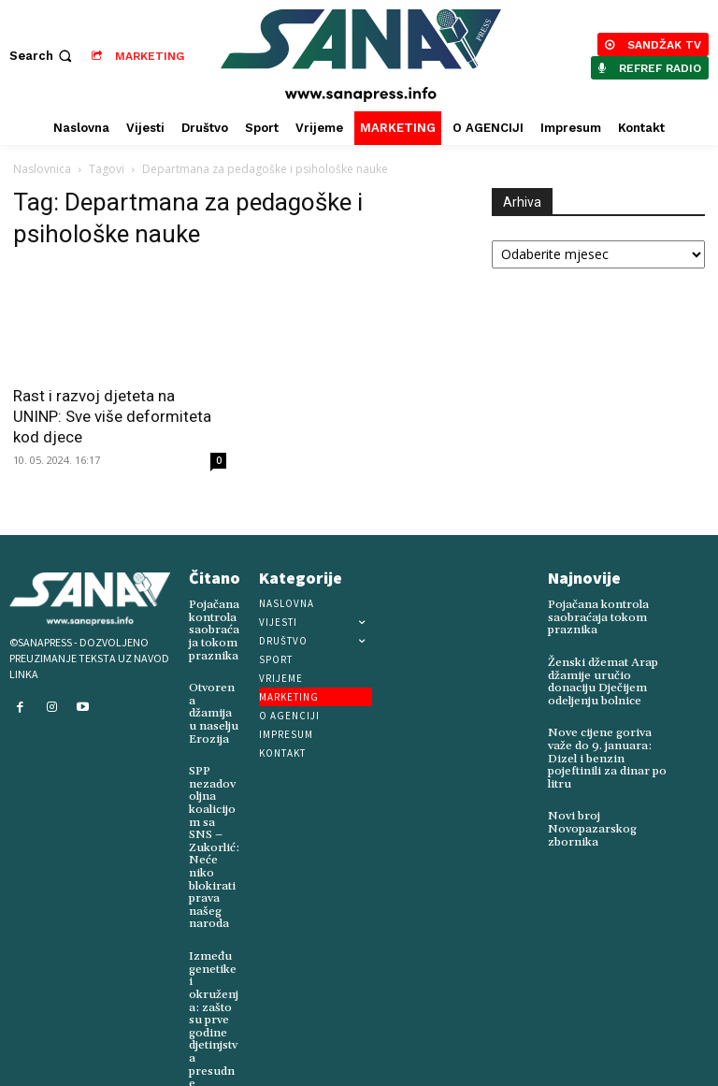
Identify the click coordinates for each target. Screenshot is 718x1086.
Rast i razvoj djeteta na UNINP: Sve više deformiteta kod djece (112, 416)
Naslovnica (42, 169)
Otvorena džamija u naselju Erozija (213, 705)
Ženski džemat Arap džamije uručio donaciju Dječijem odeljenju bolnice (600, 680)
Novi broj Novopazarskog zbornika (588, 823)
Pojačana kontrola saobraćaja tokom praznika (213, 629)
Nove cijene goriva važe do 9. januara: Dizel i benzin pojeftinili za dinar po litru (605, 755)
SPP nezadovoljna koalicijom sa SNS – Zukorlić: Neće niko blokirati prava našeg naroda (214, 829)
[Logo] (361, 55)
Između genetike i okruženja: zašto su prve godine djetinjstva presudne (214, 990)
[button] (42, 55)
